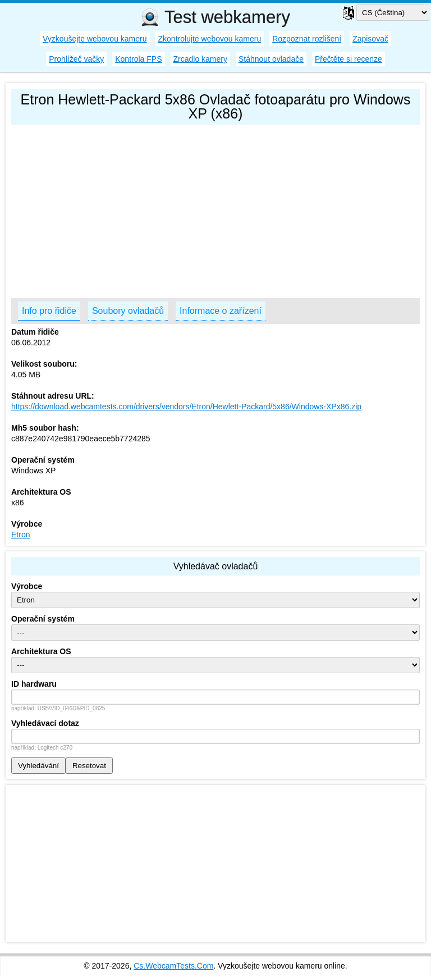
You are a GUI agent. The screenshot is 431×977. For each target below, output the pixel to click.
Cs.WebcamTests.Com (173, 965)
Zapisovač (370, 38)
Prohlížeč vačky (76, 58)
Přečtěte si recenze (348, 58)
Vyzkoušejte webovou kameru (94, 38)
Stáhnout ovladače (271, 58)
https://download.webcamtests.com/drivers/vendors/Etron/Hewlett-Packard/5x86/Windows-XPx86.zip (186, 406)
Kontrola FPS (138, 58)
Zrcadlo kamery (200, 58)
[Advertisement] (215, 208)
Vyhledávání (38, 765)
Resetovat (89, 765)
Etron (20, 534)
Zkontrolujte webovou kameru (210, 38)
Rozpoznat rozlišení (306, 38)
